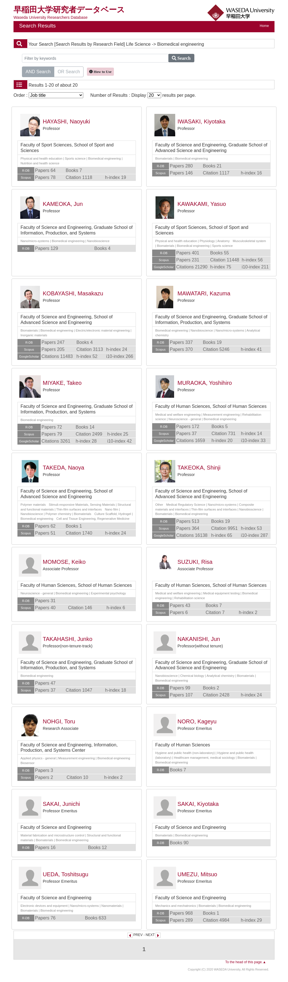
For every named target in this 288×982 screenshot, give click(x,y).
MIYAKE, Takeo (62, 383)
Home (264, 26)
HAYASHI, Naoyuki (66, 121)
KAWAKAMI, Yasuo (201, 204)
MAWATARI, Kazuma (203, 293)
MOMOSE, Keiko (64, 562)
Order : (48, 95)
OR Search (69, 71)
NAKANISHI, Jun (198, 639)
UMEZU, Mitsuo (197, 874)
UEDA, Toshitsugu (65, 874)
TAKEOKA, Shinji (198, 467)
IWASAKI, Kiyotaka (201, 121)
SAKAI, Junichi (61, 804)
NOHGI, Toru (59, 721)
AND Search (38, 71)
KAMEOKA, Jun (63, 204)
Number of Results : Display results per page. (143, 95)
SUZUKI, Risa (194, 562)
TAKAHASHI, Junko (67, 639)
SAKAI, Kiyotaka (198, 804)
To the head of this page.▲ (245, 962)
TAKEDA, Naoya (63, 467)
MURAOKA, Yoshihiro (204, 383)
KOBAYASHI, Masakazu (73, 293)
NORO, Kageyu (197, 721)
